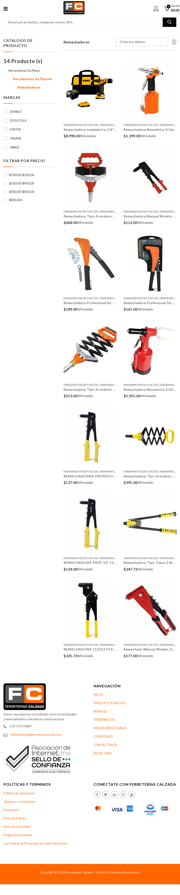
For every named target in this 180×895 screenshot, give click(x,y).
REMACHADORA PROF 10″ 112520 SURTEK (101, 563)
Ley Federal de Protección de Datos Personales (36, 843)
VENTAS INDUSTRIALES (110, 728)
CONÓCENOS (103, 736)
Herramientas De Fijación (81, 124)
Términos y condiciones (19, 801)
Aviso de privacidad (17, 826)
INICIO (98, 694)
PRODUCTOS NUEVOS (109, 703)
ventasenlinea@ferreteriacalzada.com (36, 734)
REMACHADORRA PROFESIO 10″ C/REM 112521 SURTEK (112, 476)
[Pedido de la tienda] (142, 42)
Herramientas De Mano (115, 124)
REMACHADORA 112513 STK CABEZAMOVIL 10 (105, 649)
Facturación (11, 810)
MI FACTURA (103, 753)
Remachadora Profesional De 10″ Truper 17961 (103, 303)
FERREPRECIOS (104, 719)
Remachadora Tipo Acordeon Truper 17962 (100, 389)
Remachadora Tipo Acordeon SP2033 (95, 216)
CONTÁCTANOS (105, 745)
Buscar (169, 22)
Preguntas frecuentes (18, 835)
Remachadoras (29, 87)
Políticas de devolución (19, 793)
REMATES (100, 711)
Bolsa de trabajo (15, 818)
